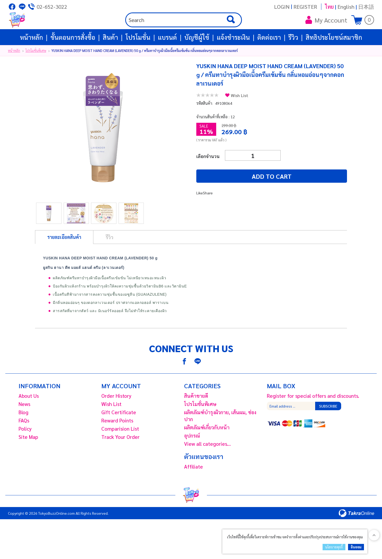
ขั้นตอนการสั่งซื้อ (72, 55)
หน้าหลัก (31, 55)
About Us (29, 414)
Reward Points (117, 439)
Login (282, 6)
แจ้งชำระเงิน (233, 55)
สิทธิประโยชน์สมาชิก (334, 55)
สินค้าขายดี (196, 414)
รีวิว (293, 55)
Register (305, 6)
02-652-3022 (52, 6)
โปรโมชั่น (137, 55)
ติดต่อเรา (269, 55)
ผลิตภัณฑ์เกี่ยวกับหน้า (206, 446)
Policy (25, 447)
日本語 (366, 6)
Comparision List (120, 447)
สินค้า (110, 55)
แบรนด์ (167, 55)
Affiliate (193, 485)
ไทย (329, 6)
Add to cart (228, 194)
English (345, 6)
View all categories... (207, 462)
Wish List (239, 114)
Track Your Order (120, 455)
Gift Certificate (118, 430)
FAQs (24, 439)
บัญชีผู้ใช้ (196, 55)
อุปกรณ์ (192, 454)
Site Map (28, 455)
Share (208, 211)
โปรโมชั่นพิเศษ (35, 69)
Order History (116, 414)
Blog (23, 430)
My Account (326, 29)
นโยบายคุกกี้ (334, 547)
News (24, 422)
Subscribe (328, 424)
